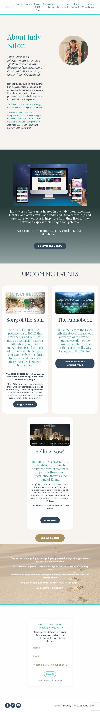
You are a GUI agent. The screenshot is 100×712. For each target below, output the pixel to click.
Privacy (67, 706)
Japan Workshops (87, 5)
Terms (56, 706)
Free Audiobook (62, 5)
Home (19, 4)
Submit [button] (50, 674)
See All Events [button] (50, 538)
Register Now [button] (25, 404)
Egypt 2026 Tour (37, 7)
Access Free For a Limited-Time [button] (75, 363)
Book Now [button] (50, 520)
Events (28, 4)
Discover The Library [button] (50, 246)
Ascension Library (48, 5)
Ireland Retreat (75, 5)
